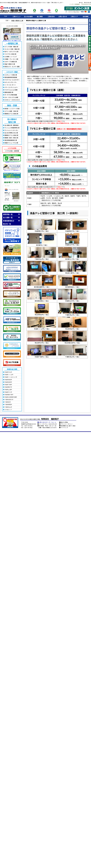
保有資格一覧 (8, 214)
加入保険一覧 (8, 217)
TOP (5, 16)
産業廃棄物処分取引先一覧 (8, 222)
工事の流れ (51, 16)
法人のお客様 (28, 16)
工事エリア (74, 16)
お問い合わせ (62, 16)
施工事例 (40, 16)
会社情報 (85, 16)
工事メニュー (17, 16)
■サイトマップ (63, 427)
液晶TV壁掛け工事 (17, 20)
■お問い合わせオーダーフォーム (47, 422)
